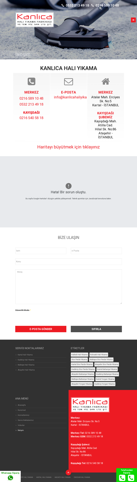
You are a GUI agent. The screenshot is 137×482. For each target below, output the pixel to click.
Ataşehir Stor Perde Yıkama (106, 364)
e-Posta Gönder (41, 329)
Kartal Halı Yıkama (25, 355)
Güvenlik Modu (23, 310)
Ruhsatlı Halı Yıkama (98, 354)
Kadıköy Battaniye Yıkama (107, 374)
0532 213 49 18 (75, 5)
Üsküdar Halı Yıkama (82, 477)
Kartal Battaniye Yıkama (107, 369)
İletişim (21, 430)
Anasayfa (22, 405)
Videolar (21, 425)
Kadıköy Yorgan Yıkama (104, 384)
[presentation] (39, 320)
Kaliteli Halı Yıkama (80, 354)
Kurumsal (22, 410)
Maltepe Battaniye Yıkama (82, 379)
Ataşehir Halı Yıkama (26, 370)
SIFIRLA (96, 329)
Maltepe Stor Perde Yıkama (101, 359)
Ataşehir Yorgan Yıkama (82, 384)
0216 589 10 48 (105, 5)
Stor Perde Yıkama (79, 359)
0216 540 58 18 (31, 118)
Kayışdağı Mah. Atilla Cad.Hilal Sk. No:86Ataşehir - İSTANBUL (84, 452)
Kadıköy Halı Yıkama (26, 360)
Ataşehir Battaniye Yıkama (83, 374)
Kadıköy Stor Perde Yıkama (83, 369)
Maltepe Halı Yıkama (26, 365)
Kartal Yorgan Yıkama (105, 379)
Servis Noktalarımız (26, 420)
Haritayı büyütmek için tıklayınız (68, 146)
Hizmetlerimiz (23, 415)
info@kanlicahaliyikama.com (77, 97)
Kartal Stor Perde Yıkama (82, 364)
